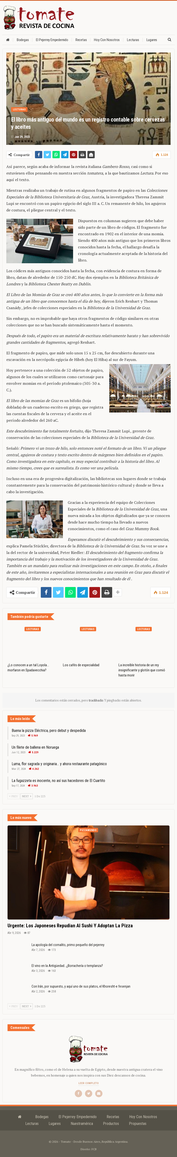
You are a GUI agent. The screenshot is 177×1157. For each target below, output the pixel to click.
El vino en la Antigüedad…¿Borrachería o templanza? (67, 966)
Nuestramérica (82, 1123)
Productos (111, 1123)
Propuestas (137, 1123)
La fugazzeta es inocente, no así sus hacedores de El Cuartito (58, 780)
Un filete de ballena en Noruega (35, 747)
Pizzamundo (88, 830)
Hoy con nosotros (107, 40)
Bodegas (23, 40)
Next (26, 796)
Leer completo (88, 1083)
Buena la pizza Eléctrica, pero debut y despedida (49, 730)
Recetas (81, 40)
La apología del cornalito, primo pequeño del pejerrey (68, 945)
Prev (13, 796)
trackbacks (96, 700)
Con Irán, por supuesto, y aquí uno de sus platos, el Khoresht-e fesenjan (81, 986)
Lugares (55, 1123)
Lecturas (133, 40)
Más (149, 40)
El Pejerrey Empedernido (52, 40)
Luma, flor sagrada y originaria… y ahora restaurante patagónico (59, 764)
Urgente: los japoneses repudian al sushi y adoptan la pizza (70, 926)
